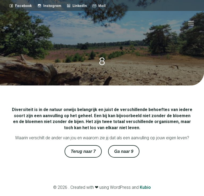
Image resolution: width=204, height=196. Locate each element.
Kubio (145, 187)
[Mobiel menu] (191, 23)
